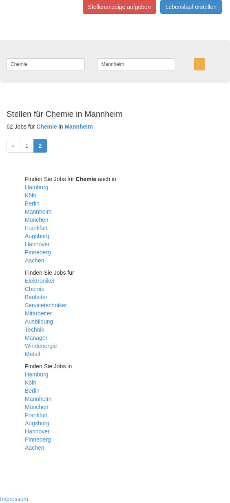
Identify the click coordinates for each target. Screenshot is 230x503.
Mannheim (38, 211)
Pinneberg (38, 252)
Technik (34, 329)
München (37, 220)
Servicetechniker (46, 305)
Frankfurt (36, 228)
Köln (30, 195)
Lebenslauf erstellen (191, 7)
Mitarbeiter (38, 313)
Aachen (34, 260)
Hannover (37, 244)
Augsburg (37, 236)
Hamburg (37, 187)
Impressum (14, 499)
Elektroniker (40, 281)
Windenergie (41, 346)
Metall (32, 354)
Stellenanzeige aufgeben (119, 7)
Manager (36, 338)
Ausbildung (39, 321)
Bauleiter (36, 297)
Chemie (34, 289)
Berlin (32, 203)
